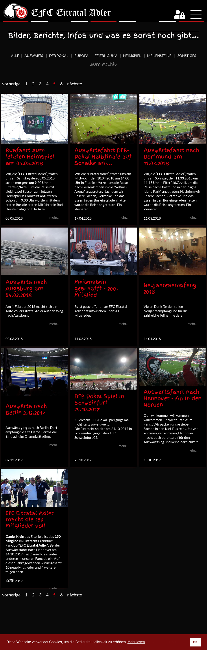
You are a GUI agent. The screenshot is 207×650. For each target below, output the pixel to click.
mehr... (54, 323)
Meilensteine (159, 55)
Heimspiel (132, 55)
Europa (81, 55)
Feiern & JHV (106, 55)
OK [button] (195, 642)
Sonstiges (186, 55)
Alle (15, 55)
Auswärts (34, 55)
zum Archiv (103, 64)
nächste (74, 83)
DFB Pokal (59, 55)
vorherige (11, 83)
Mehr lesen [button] (136, 642)
